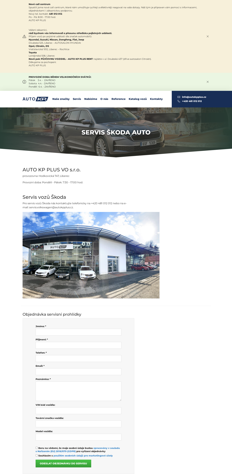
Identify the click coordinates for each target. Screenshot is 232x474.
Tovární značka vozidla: (50, 418)
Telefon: (41, 352)
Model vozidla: (44, 431)
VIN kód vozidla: (45, 404)
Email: (40, 365)
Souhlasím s (74, 455)
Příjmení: (42, 339)
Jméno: (41, 326)
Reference (118, 99)
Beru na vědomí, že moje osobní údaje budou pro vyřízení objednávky (78, 450)
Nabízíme (90, 99)
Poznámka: (43, 379)
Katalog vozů (138, 99)
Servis (77, 99)
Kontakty (156, 99)
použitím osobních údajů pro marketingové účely (83, 455)
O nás (104, 99)
